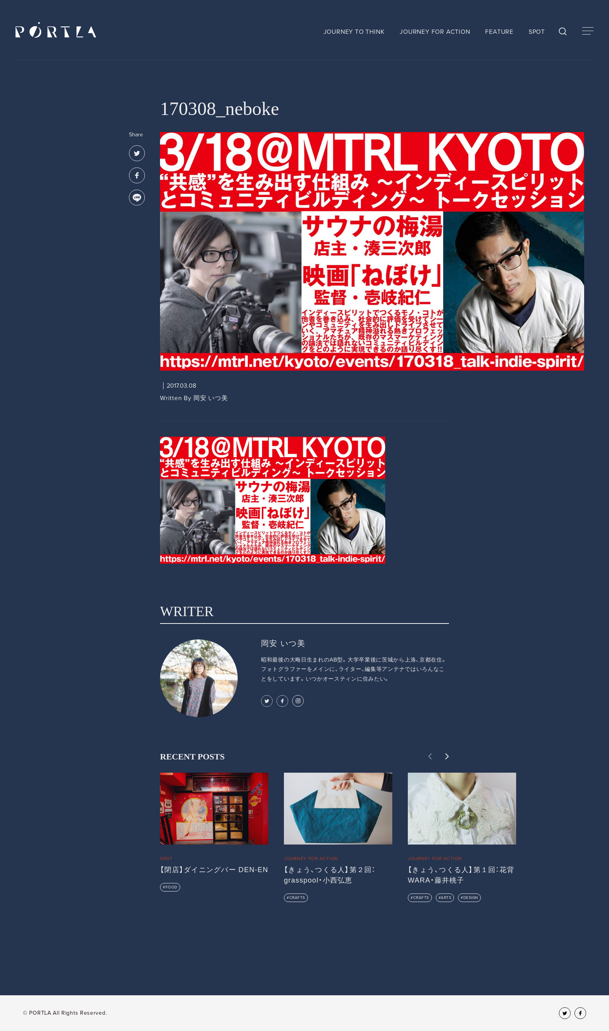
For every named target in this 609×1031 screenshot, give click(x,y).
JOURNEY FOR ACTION (435, 32)
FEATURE (499, 32)
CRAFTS (297, 897)
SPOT (537, 32)
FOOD (171, 887)
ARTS (446, 897)
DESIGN (470, 897)
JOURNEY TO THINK (354, 32)
